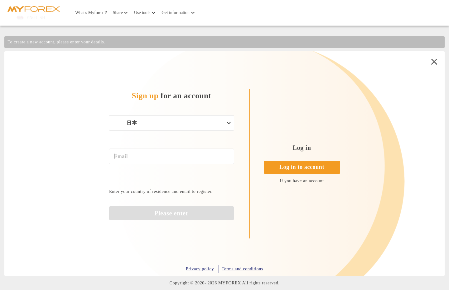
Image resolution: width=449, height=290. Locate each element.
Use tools (142, 12)
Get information (176, 12)
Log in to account (301, 167)
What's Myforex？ (91, 12)
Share (118, 12)
